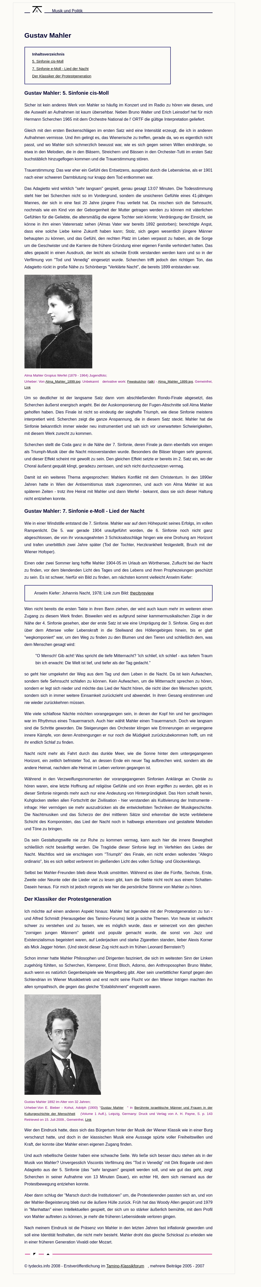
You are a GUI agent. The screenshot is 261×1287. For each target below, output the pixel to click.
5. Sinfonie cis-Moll (47, 61)
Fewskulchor (136, 381)
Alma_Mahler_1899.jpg (62, 381)
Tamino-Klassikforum (125, 1266)
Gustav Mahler (112, 1108)
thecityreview (141, 593)
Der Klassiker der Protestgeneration (61, 76)
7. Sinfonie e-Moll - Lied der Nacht (60, 69)
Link (27, 387)
